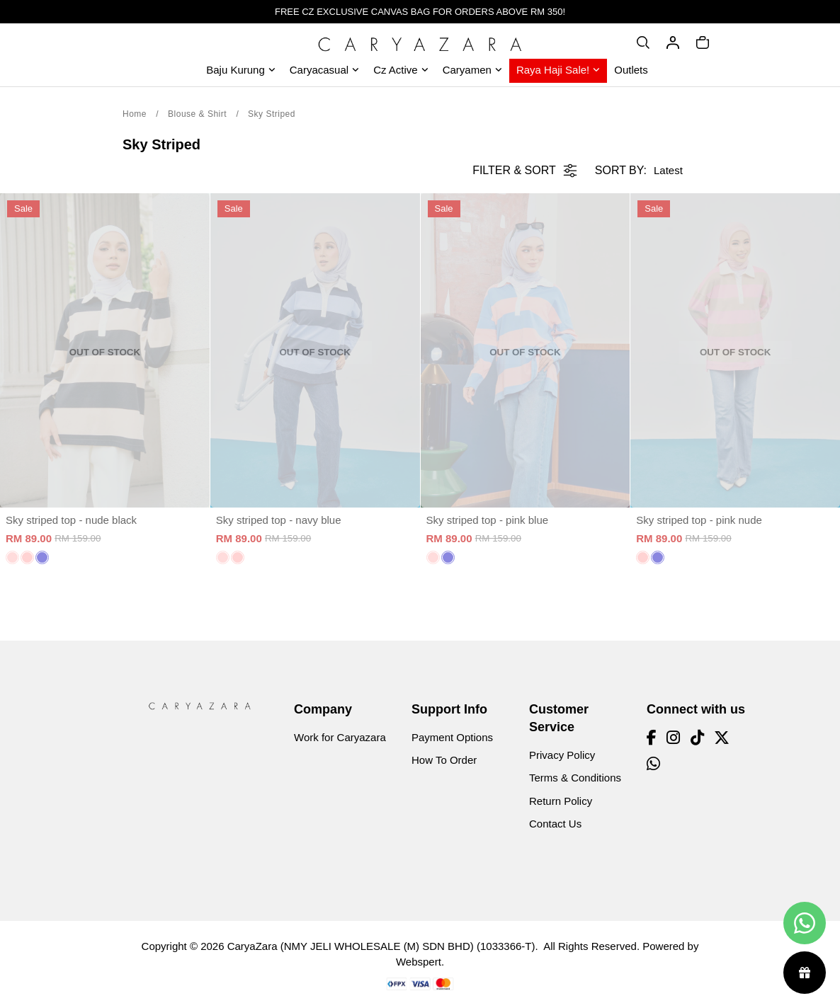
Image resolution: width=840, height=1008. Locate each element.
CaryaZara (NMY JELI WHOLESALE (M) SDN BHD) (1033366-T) (381, 946)
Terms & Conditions (575, 778)
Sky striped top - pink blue (487, 520)
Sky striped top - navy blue (278, 520)
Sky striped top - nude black (71, 520)
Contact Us (555, 824)
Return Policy (560, 801)
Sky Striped (271, 114)
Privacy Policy (562, 755)
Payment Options (452, 737)
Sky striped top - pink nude (699, 520)
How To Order (444, 760)
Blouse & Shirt (197, 114)
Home (135, 114)
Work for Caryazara (340, 737)
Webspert (418, 962)
